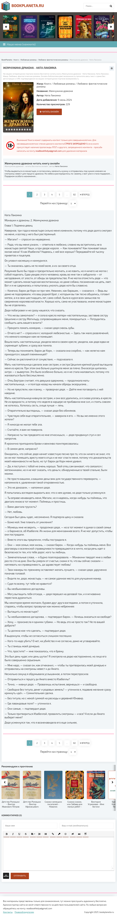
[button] (6, 834)
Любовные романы (64, 83)
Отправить (20, 876)
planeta (23, 6)
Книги (47, 83)
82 (74, 194)
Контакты (8, 912)
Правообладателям (24, 912)
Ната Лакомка (53, 95)
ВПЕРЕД (84, 194)
